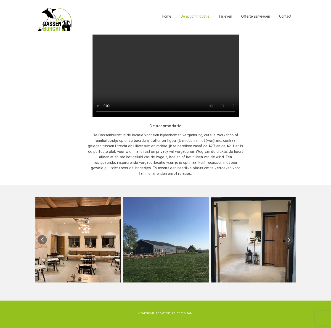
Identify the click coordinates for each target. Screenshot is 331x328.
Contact (285, 16)
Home (166, 16)
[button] (42, 239)
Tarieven (225, 16)
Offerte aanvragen (255, 16)
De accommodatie (194, 16)
